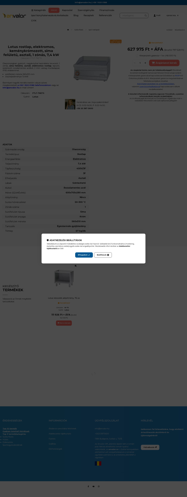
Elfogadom (84, 255)
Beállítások (103, 255)
